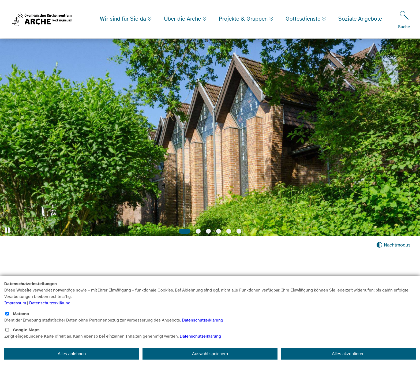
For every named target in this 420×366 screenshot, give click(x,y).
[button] (7, 230)
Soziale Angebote (122, 24)
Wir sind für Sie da (124, 13)
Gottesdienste (308, 13)
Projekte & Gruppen (247, 13)
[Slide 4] (219, 231)
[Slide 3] (208, 231)
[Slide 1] (184, 231)
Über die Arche (184, 13)
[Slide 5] (229, 231)
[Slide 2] (198, 231)
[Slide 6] (239, 231)
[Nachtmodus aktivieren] (393, 245)
